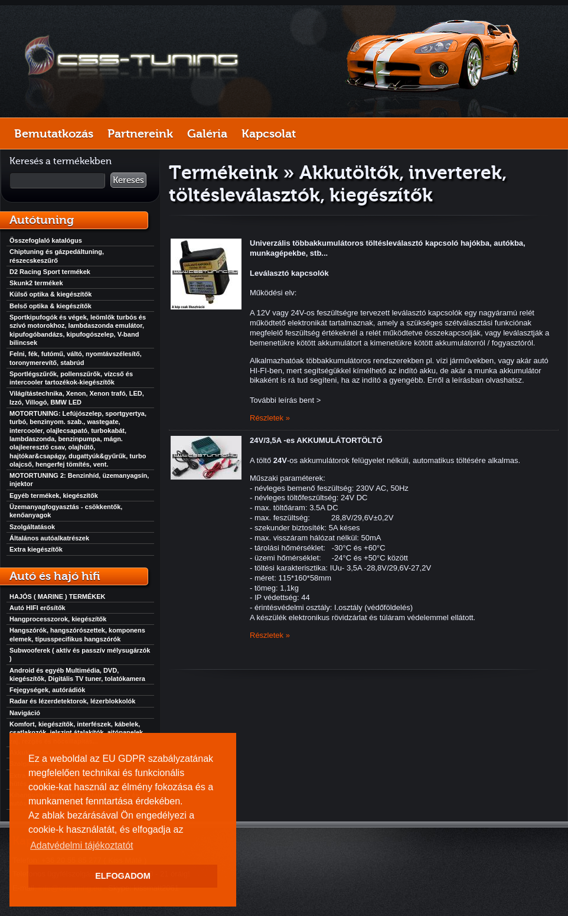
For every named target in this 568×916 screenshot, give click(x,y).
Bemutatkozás (53, 133)
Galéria (207, 133)
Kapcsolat (268, 133)
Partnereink (140, 133)
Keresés (128, 180)
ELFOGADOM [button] (123, 876)
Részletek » (270, 417)
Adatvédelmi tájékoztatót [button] (81, 845)
